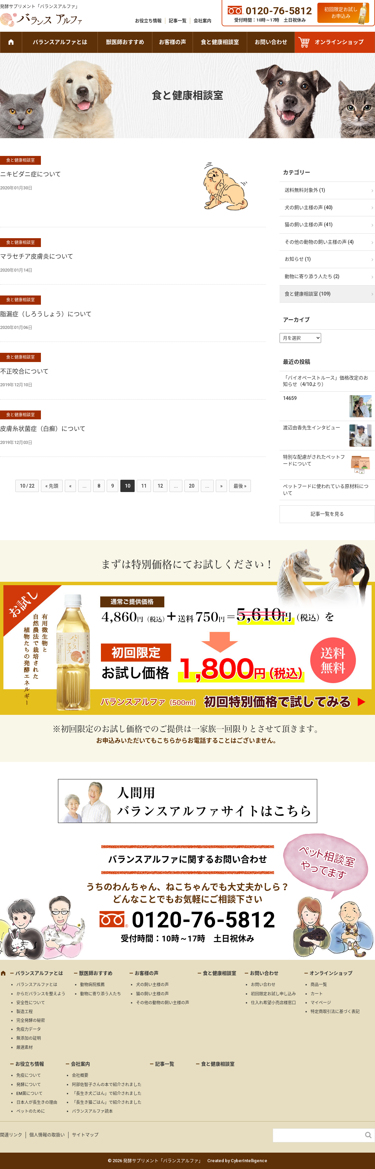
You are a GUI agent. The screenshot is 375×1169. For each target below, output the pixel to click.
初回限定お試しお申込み (341, 12)
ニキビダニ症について (30, 174)
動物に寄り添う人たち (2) (312, 276)
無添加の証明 (28, 1038)
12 (160, 486)
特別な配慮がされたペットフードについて (314, 460)
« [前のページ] (70, 486)
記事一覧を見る (327, 514)
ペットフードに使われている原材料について (326, 490)
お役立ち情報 (148, 20)
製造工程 (24, 1011)
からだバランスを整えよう (40, 994)
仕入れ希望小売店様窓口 (273, 1002)
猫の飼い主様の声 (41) (309, 224)
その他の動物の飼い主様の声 (162, 1002)
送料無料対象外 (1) (305, 190)
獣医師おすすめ (125, 42)
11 (144, 486)
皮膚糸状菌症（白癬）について (43, 428)
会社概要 (80, 1075)
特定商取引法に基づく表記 (335, 1011)
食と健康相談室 (220, 42)
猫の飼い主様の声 (152, 994)
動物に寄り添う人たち (100, 994)
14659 (290, 398)
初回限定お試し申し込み (273, 994)
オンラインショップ (339, 42)
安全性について (30, 1002)
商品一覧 (319, 984)
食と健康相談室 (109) (308, 294)
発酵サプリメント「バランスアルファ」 (40, 6)
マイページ (321, 1002)
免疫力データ (28, 1029)
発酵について (28, 1084)
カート (317, 994)
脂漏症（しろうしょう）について (46, 314)
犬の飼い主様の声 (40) (309, 207)
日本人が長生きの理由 (36, 1102)
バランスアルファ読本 (92, 1111)
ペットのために (30, 1111)
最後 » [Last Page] (240, 486)
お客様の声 (172, 42)
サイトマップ (85, 1134)
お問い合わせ (271, 42)
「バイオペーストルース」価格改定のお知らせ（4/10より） (325, 381)
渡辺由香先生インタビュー (311, 427)
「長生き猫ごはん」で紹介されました (106, 1102)
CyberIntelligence (249, 1160)
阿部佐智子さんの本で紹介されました (106, 1084)
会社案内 (202, 20)
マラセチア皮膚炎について (36, 256)
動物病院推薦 (92, 984)
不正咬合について (24, 371)
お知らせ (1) (298, 259)
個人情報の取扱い (47, 1134)
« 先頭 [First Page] (51, 486)
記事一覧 (177, 20)
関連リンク (11, 1134)
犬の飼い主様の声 (152, 984)
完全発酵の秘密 (30, 1020)
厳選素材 (24, 1047)
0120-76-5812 (203, 920)
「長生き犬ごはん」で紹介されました (106, 1093)
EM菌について (29, 1093)
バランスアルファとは (60, 42)
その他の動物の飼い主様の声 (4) (319, 242)
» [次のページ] (221, 486)
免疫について (28, 1075)
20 (191, 486)
